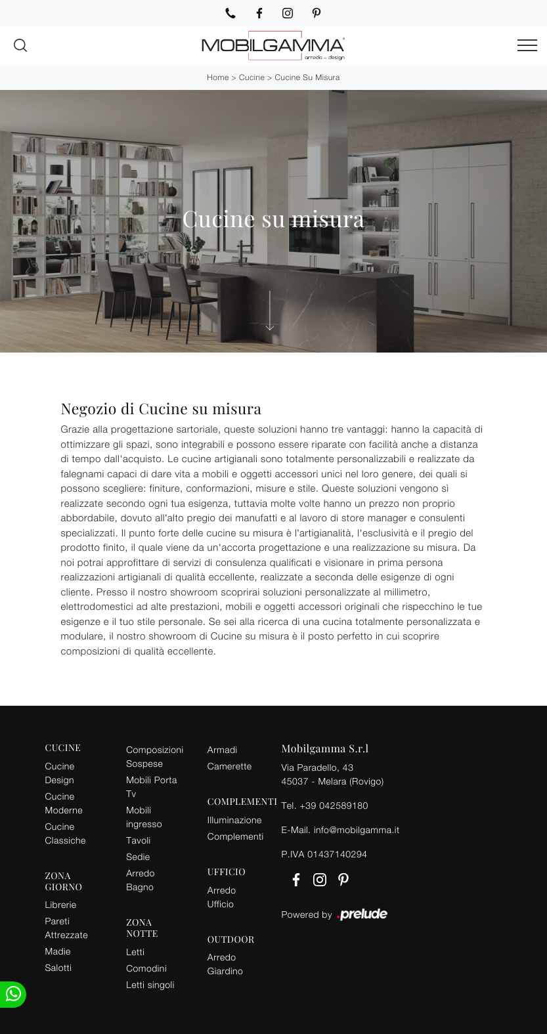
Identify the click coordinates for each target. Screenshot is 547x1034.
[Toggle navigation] (527, 46)
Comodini (146, 968)
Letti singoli (150, 984)
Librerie (61, 904)
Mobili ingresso (144, 816)
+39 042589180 (333, 805)
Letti (135, 951)
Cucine (252, 77)
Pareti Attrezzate (66, 927)
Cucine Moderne (64, 802)
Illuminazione (235, 819)
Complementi (236, 836)
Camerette (230, 765)
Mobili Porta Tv (151, 786)
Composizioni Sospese (154, 756)
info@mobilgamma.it (357, 829)
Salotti (58, 967)
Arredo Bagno (140, 879)
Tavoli (138, 840)
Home (218, 77)
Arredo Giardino (226, 963)
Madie (58, 951)
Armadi (223, 749)
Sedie (138, 856)
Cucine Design (60, 772)
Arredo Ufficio (222, 896)
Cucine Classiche (65, 833)
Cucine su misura (307, 77)
